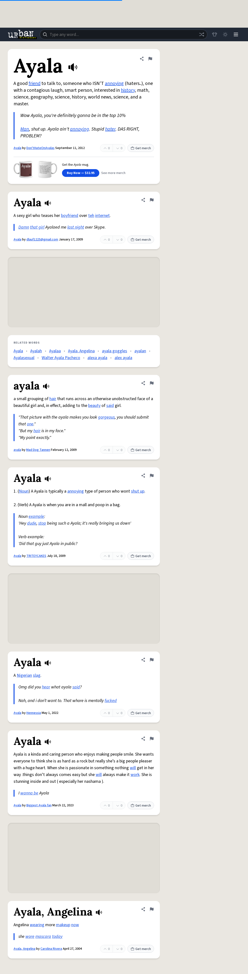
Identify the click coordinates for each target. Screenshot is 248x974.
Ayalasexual (24, 358)
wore (29, 936)
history (128, 90)
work (135, 775)
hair (52, 399)
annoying (114, 83)
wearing (37, 925)
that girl (37, 227)
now (75, 925)
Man (24, 129)
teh (91, 216)
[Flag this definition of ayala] (151, 383)
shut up (137, 491)
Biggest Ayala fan (39, 805)
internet (102, 216)
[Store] (214, 34)
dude (31, 523)
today (57, 936)
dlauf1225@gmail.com (42, 239)
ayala (17, 449)
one (30, 424)
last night (75, 227)
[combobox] (123, 34)
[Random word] (201, 34)
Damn (23, 227)
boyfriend (69, 216)
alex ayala (123, 358)
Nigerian (24, 675)
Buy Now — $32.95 (80, 173)
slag (36, 675)
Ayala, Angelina (81, 351)
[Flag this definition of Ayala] (150, 59)
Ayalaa (55, 351)
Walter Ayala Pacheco (61, 358)
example (36, 516)
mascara (43, 936)
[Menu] (236, 34)
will (133, 768)
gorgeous (106, 417)
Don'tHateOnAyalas (40, 148)
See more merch (113, 173)
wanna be (29, 793)
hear (46, 687)
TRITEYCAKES (36, 555)
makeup (63, 925)
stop (42, 523)
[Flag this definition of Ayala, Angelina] (151, 909)
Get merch (141, 148)
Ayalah (36, 351)
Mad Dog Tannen (38, 449)
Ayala (17, 148)
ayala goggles (114, 351)
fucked (111, 701)
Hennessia (33, 712)
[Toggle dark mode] (225, 34)
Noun (24, 491)
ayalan (140, 351)
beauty (94, 406)
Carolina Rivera (51, 948)
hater (110, 129)
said (110, 406)
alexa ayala (97, 358)
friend (34, 83)
